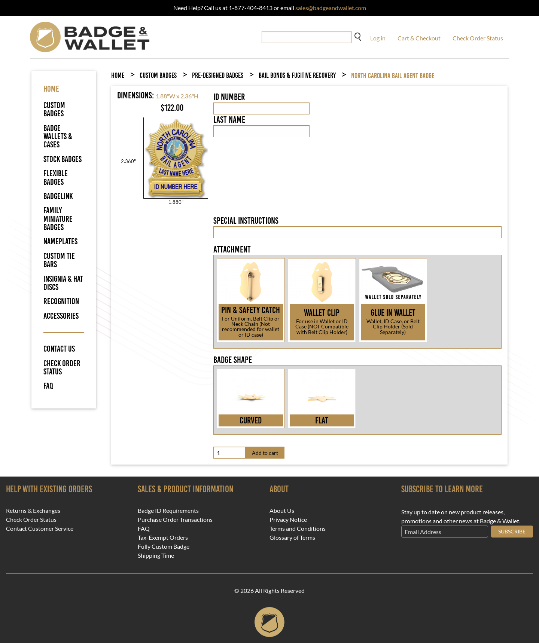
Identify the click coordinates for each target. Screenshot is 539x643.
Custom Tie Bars (59, 260)
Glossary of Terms (292, 538)
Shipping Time (156, 555)
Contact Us (59, 349)
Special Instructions (245, 220)
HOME (51, 89)
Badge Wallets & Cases (57, 136)
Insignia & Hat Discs (63, 283)
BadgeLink (58, 196)
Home (117, 75)
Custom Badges (54, 109)
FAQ (48, 386)
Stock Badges (62, 159)
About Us (282, 511)
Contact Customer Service (39, 529)
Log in (378, 38)
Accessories (61, 316)
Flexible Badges (55, 177)
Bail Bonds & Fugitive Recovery (297, 75)
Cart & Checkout (419, 38)
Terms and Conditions (298, 529)
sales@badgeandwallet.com (330, 7)
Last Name (229, 119)
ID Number (229, 97)
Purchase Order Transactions (175, 520)
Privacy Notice (288, 520)
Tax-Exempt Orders (163, 538)
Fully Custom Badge (163, 546)
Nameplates (60, 241)
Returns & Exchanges (33, 511)
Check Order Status (478, 38)
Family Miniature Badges (58, 218)
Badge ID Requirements (168, 511)
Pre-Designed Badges (217, 75)
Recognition (61, 301)
